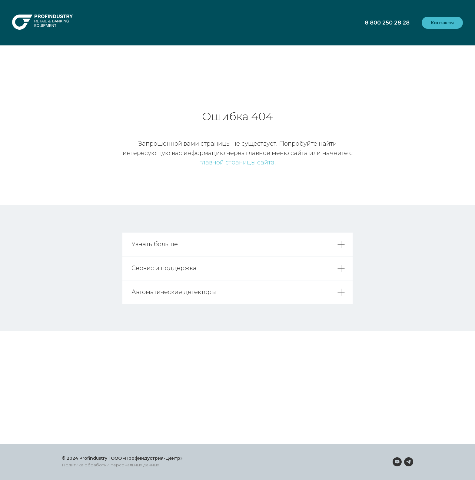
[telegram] (408, 461)
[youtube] (397, 461)
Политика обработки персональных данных (110, 465)
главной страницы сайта (236, 162)
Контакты (442, 22)
